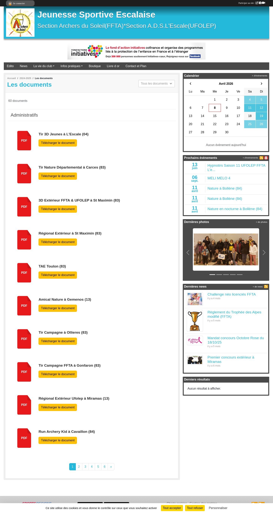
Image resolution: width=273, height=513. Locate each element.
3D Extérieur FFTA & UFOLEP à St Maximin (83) (79, 200)
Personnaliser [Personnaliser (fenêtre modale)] (218, 508)
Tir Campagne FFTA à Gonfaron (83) (69, 365)
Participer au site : (251, 3)
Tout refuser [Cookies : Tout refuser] (195, 508)
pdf (24, 140)
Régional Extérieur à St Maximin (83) (69, 233)
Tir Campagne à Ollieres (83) (63, 332)
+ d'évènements (259, 76)
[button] (188, 252)
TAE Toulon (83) (52, 266)
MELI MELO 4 (219, 178)
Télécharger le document (58, 142)
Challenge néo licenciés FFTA (232, 294)
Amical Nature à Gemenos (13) (64, 299)
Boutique (95, 66)
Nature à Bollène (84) (225, 188)
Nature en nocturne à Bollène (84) (235, 209)
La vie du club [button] (42, 66)
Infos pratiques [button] (70, 66)
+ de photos (261, 222)
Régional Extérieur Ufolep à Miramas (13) (73, 398)
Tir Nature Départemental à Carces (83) (72, 167)
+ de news (258, 287)
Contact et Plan (136, 66)
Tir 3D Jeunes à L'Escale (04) (63, 134)
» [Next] (111, 466)
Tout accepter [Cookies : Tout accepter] (172, 508)
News (23, 66)
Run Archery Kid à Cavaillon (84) (66, 432)
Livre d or (113, 66)
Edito (10, 66)
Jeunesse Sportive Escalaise (96, 15)
